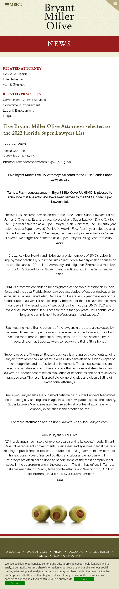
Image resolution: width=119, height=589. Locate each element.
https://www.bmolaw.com (76, 474)
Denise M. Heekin (15, 74)
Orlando (76, 552)
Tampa (42, 556)
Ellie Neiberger (13, 79)
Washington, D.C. (67, 556)
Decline (15, 583)
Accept (84, 579)
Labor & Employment (18, 110)
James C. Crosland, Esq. (21, 219)
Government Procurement (21, 105)
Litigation (9, 116)
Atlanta (13, 552)
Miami (58, 552)
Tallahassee (99, 552)
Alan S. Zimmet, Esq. (81, 224)
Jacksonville (36, 552)
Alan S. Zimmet (14, 84)
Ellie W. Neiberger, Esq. (50, 233)
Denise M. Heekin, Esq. (62, 229)
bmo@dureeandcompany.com (25, 162)
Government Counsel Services (24, 100)
